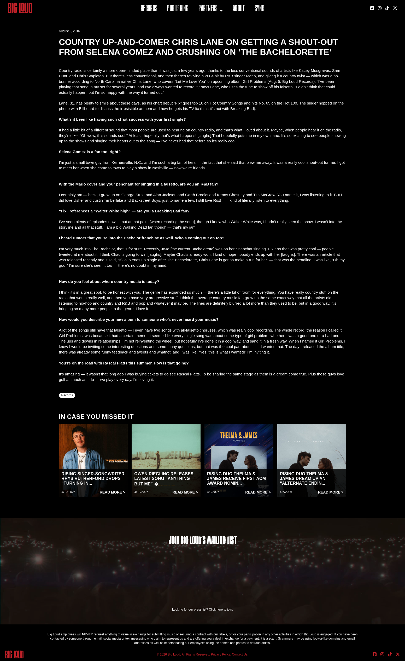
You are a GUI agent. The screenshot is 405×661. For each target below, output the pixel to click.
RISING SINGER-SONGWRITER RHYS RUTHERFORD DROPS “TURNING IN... (93, 478)
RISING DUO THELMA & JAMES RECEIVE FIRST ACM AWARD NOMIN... (236, 478)
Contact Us (239, 654)
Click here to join (220, 609)
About (239, 9)
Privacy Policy (220, 654)
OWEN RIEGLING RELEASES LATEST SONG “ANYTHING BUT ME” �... (163, 479)
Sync (260, 9)
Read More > (112, 492)
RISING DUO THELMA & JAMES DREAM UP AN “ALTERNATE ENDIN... (304, 478)
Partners (208, 9)
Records (149, 9)
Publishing (178, 9)
